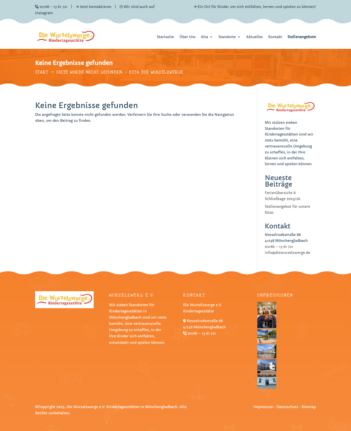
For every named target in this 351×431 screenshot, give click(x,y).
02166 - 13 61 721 (54, 6)
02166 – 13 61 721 (279, 246)
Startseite (165, 37)
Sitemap (308, 407)
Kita (204, 37)
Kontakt (275, 37)
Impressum (263, 407)
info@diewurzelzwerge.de (287, 252)
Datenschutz (288, 407)
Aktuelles (254, 37)
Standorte (227, 37)
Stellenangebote (301, 37)
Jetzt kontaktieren (95, 6)
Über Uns (187, 37)
